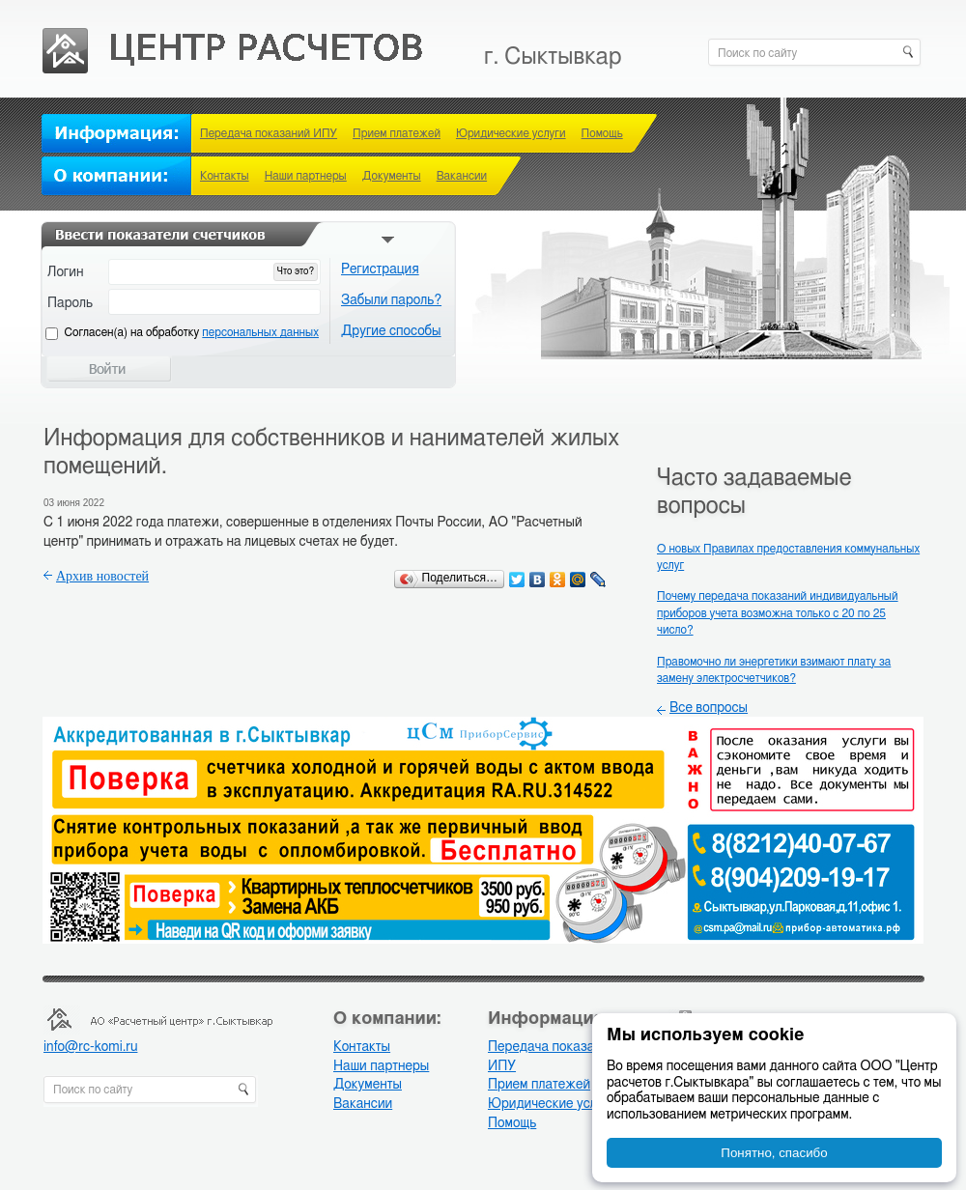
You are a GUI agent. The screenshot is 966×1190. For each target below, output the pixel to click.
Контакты (224, 176)
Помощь (602, 133)
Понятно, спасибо (774, 1153)
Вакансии (462, 176)
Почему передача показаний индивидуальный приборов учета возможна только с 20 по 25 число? (777, 613)
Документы (391, 176)
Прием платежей (396, 133)
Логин (65, 272)
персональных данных (260, 332)
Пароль (70, 303)
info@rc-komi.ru (90, 1047)
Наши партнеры (306, 176)
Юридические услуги (511, 133)
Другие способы (391, 331)
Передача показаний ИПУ (268, 133)
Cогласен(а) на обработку (192, 332)
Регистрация (380, 269)
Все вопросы (708, 708)
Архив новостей (102, 576)
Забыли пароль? (391, 300)
